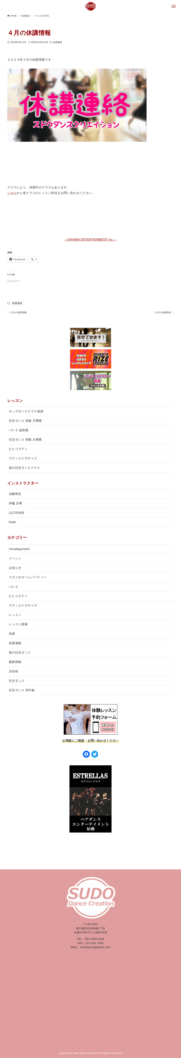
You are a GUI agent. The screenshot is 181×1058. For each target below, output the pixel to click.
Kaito (12, 522)
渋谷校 (13, 672)
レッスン (15, 615)
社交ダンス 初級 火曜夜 (25, 440)
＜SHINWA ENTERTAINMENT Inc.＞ (90, 239)
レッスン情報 (18, 625)
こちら (12, 193)
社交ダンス (16, 681)
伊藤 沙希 (15, 504)
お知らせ (15, 568)
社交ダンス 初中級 (22, 691)
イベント (15, 559)
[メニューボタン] (173, 6)
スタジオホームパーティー (27, 578)
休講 (12, 634)
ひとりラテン (18, 449)
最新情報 (15, 662)
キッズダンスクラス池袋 (26, 412)
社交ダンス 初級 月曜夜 (25, 421)
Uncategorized (19, 549)
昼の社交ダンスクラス (24, 468)
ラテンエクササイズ (23, 459)
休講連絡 (57, 42)
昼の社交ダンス (20, 653)
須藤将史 (15, 494)
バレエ (13, 587)
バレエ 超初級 (19, 430)
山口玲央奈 (16, 513)
